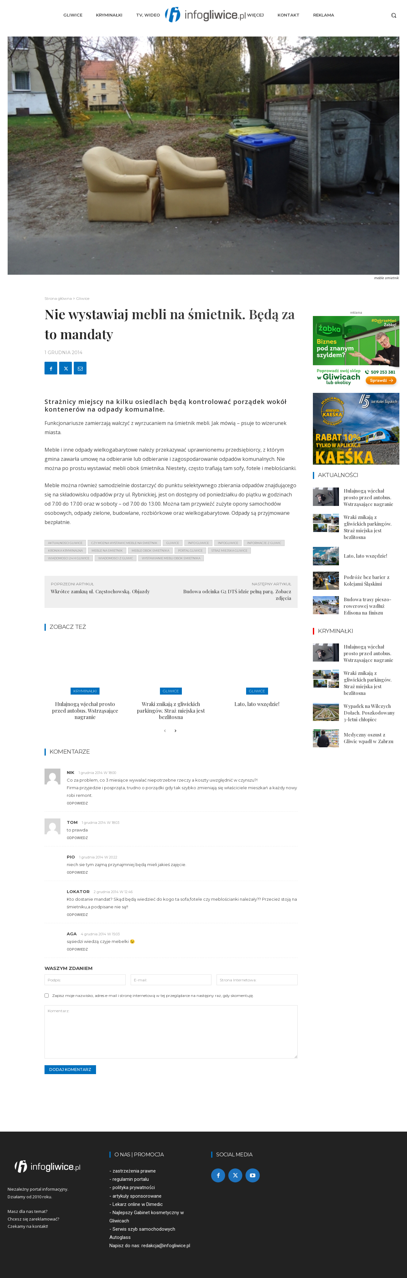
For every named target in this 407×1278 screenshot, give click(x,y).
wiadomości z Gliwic (115, 558)
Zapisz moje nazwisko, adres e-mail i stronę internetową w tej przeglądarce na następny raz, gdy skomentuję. (153, 995)
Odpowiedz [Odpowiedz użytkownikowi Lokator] (77, 915)
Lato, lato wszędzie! (256, 704)
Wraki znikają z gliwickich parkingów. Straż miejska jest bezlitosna (171, 711)
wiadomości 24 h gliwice (68, 558)
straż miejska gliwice (229, 550)
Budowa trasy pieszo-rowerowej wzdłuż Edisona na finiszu (367, 606)
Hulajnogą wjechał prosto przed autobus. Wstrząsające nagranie (85, 711)
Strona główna (58, 298)
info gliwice (198, 543)
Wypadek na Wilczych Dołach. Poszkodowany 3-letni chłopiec (369, 713)
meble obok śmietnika (150, 550)
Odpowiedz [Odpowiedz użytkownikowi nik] (77, 803)
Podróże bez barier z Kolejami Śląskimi (367, 580)
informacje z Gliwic (264, 543)
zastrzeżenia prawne (134, 1171)
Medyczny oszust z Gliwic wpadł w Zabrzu (368, 737)
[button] (393, 15)
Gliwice (82, 298)
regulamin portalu (131, 1179)
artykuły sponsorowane (137, 1196)
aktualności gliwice (65, 543)
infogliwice (228, 543)
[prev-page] (165, 731)
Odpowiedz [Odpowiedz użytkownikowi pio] (77, 873)
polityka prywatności (134, 1187)
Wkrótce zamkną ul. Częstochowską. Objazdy (100, 591)
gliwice (172, 543)
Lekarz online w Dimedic (138, 1204)
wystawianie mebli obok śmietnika (171, 558)
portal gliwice (190, 550)
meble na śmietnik (107, 550)
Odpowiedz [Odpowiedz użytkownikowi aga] (77, 949)
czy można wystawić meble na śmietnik (124, 543)
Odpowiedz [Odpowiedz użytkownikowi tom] (77, 838)
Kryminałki (85, 691)
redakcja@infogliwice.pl (165, 1245)
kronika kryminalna (65, 550)
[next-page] (175, 731)
